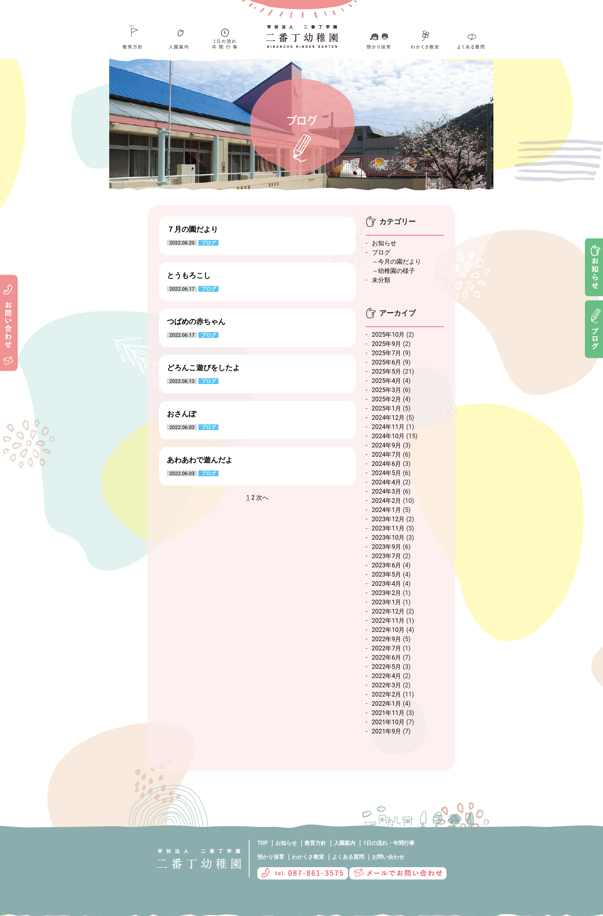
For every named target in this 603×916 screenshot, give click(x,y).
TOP (262, 843)
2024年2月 (386, 500)
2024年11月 (388, 427)
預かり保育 (270, 857)
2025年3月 (386, 390)
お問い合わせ (388, 857)
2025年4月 (386, 380)
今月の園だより (399, 261)
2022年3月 (386, 685)
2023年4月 (386, 583)
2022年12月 (388, 611)
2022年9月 (386, 639)
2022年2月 (386, 694)
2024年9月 (386, 445)
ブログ (381, 252)
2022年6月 (386, 657)
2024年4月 (386, 482)
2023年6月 (386, 565)
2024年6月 (386, 463)
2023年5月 (386, 574)
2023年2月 (386, 593)
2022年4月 (386, 676)
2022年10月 (388, 629)
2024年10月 (388, 436)
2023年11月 (388, 528)
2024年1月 (386, 510)
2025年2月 (386, 399)
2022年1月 (386, 703)
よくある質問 (348, 857)
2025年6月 (386, 362)
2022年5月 (386, 666)
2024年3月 (386, 491)
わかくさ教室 (308, 857)
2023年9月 (386, 546)
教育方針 (315, 843)
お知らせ (384, 243)
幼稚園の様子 (396, 270)
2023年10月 (388, 537)
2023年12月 (388, 519)
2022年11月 (388, 620)
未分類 (381, 280)
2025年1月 (386, 408)
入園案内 (344, 843)
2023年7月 (386, 556)
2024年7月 (386, 454)
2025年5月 (386, 371)
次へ (262, 497)
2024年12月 (388, 417)
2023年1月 (386, 602)
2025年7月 (386, 353)
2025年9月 (386, 343)
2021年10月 (388, 722)
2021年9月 (386, 731)
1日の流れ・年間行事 (389, 843)
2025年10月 (388, 334)
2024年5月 (386, 473)
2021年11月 (388, 713)
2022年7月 (386, 648)
